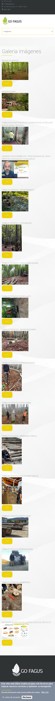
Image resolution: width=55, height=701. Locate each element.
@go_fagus (7, 9)
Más (7, 83)
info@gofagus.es (9, 4)
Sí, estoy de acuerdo (11, 698)
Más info (44, 693)
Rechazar (27, 698)
